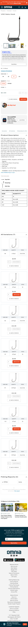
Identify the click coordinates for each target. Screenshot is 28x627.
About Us (14, 595)
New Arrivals (14, 565)
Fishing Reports (14, 580)
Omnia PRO (14, 590)
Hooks (14, 9)
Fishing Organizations (14, 587)
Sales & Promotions (14, 572)
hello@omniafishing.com (14, 619)
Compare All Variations (6, 69)
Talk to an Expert (14, 607)
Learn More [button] (22, 118)
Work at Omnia (14, 599)
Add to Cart (23, 98)
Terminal (9, 9)
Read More (14, 63)
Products (3, 9)
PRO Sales (14, 570)
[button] (14, 134)
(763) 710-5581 (14, 617)
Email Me (22, 252)
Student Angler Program (14, 602)
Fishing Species (14, 585)
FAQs (14, 611)
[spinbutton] (9, 260)
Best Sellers (14, 567)
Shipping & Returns (14, 609)
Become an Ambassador (14, 601)
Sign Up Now (14, 541)
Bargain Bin (14, 568)
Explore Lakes (14, 589)
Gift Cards (14, 575)
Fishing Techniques (14, 584)
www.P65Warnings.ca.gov (8, 171)
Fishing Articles (14, 582)
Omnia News (14, 597)
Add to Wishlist (13, 98)
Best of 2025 (14, 573)
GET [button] (25, 624)
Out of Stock (16, 260)
